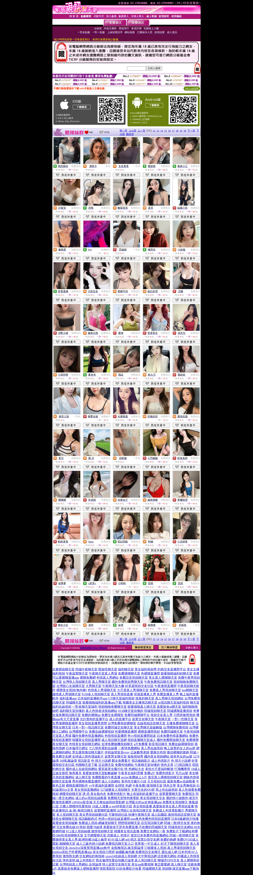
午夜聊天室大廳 (113, 686)
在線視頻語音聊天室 (151, 723)
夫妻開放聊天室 (63, 669)
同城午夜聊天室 (86, 669)
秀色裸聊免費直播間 (86, 781)
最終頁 (130, 134)
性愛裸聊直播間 (126, 731)
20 (185, 130)
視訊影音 (84, 760)
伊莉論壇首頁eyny (117, 752)
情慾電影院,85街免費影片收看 (121, 868)
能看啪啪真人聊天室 (141, 706)
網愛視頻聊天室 (70, 794)
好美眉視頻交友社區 (139, 686)
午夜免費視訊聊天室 (158, 681)
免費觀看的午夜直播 (106, 777)
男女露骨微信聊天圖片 (88, 752)
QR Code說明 (192, 88)
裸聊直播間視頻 (149, 731)
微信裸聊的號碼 (178, 752)
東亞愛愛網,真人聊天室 (170, 864)
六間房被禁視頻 (184, 715)
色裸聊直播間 (150, 673)
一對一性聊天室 (183, 719)
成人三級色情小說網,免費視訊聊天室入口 (105, 843)
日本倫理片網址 (77, 748)
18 (177, 130)
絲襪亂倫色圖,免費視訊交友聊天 (138, 852)
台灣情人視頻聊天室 (77, 681)
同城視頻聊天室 (155, 710)
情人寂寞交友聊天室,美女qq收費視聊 (128, 864)
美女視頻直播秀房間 (92, 723)
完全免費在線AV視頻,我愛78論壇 (79, 827)
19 (181, 130)
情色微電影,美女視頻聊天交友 (144, 798)
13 (158, 130)
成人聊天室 (83, 777)
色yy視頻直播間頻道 (141, 735)
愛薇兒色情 (158, 752)
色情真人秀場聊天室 (102, 690)
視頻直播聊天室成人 (141, 740)
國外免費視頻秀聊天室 (127, 681)
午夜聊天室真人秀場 (103, 673)
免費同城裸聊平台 (137, 715)
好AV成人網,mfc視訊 (122, 839)
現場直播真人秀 (145, 694)
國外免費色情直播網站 (88, 735)
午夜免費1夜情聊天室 (147, 785)
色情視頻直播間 (116, 735)
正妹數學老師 (139, 752)
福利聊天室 (126, 669)
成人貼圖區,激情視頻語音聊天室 (173, 814)
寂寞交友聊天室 (143, 719)
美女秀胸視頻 (186, 785)
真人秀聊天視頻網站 (169, 698)
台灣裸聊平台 (78, 731)
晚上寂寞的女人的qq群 (179, 748)
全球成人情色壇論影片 (88, 756)
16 (169, 130)
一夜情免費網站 (129, 748)
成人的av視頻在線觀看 (91, 798)
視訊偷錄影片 (140, 760)
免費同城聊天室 (172, 731)
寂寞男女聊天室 (116, 756)
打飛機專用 (182, 769)
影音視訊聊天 (158, 744)
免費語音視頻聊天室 (133, 677)
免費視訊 (76, 166)
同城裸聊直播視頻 (179, 710)
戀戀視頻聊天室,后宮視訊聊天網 (140, 823)
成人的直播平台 (120, 719)
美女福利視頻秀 (146, 669)
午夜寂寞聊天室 (77, 673)
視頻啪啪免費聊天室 (112, 706)
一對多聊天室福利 (84, 706)
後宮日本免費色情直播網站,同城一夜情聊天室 (163, 835)
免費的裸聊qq (91, 715)
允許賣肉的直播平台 (94, 719)
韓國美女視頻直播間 (86, 740)
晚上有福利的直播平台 (142, 794)
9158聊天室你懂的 (130, 710)
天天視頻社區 (156, 781)
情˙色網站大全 (134, 769)
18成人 (195, 769)
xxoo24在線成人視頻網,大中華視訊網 (131, 856)
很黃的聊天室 (144, 698)
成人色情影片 (160, 760)
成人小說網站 (110, 781)
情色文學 (169, 785)
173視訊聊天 (183, 764)
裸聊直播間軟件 (77, 785)
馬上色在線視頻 (167, 789)
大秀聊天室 (93, 686)
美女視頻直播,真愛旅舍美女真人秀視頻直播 (163, 806)
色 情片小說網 (101, 760)
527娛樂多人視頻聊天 (115, 789)
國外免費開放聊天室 (171, 740)
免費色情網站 (124, 764)
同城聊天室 (74, 702)
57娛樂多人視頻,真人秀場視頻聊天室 (170, 847)
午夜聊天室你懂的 (147, 764)
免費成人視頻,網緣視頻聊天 (97, 823)
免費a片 (149, 773)
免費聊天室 (115, 798)
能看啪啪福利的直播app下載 (102, 702)
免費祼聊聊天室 (129, 673)
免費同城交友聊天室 (119, 727)
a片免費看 (141, 744)
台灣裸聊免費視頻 (175, 727)
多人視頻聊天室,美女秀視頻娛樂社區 (82, 814)
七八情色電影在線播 (103, 748)
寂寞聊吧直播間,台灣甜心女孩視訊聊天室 (123, 810)
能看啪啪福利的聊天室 (176, 673)
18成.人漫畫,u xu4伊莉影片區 (112, 806)
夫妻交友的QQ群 (143, 789)
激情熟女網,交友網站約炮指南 (84, 856)
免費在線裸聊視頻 (101, 731)
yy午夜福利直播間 (101, 785)
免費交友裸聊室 (112, 715)
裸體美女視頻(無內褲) (71, 690)
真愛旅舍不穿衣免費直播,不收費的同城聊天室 (135, 827)
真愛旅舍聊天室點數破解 (99, 773)
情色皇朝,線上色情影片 (79, 860)
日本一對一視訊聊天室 (88, 727)
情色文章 (167, 764)
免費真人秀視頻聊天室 (165, 690)
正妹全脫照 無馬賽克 (67, 773)
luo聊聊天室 (190, 690)
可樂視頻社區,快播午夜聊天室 (129, 814)
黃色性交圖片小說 (133, 781)
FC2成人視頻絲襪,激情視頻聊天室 (89, 831)
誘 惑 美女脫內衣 (94, 794)
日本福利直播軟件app (92, 698)
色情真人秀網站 (107, 677)
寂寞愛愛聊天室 (170, 794)
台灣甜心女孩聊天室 (70, 686)
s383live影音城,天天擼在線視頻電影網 (98, 802)
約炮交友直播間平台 (172, 669)
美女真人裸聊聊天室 (163, 677)
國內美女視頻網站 (156, 756)
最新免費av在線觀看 (181, 781)
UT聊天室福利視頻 (121, 698)
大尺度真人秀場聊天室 (133, 690)
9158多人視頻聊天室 (96, 694)
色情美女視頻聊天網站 (85, 744)
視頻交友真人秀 (161, 715)
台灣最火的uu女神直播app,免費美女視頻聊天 (157, 802)
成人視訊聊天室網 (114, 740)
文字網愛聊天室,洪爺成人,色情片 (107, 835)
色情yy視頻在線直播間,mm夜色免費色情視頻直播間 (134, 818)
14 (161, 130)
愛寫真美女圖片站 (111, 769)
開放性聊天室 (107, 669)
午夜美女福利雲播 (130, 773)
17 (173, 130)
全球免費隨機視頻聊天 (117, 744)
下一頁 (191, 130)
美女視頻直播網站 (87, 789)
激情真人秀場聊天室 (66, 694)
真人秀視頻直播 (122, 694)
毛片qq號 (182, 773)
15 (165, 130)
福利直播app (68, 698)
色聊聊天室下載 (86, 764)
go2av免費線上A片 (134, 777)
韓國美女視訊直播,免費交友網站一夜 (139, 831)
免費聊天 (105, 249)
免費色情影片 (165, 773)
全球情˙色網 (123, 785)
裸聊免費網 (88, 677)
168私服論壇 (68, 760)
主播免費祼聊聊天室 (180, 723)
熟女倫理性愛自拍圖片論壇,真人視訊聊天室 (126, 860)
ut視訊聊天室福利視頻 (173, 702)
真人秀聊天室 (101, 681)
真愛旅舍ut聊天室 (169, 706)
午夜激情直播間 (165, 686)
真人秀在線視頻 (152, 748)
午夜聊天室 (163, 719)
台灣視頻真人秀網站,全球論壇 (80, 864)
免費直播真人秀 (168, 694)
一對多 (106, 166)
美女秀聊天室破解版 (148, 727)
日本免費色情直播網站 (172, 735)
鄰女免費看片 (121, 760)
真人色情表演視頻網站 (101, 710)
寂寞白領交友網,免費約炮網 (156, 839)
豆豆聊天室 (106, 764)
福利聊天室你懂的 (72, 710)
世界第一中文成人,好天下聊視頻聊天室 (162, 843)
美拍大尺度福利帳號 (159, 769)
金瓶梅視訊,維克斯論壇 (127, 847)
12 (154, 130)
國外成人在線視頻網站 (81, 769)
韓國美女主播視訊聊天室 (140, 702)
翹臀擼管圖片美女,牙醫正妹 (93, 648)
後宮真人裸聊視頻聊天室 (165, 777)
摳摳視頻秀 (135, 756)
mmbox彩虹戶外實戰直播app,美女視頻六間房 (83, 852)
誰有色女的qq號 (181, 756)
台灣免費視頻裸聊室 (122, 723)
